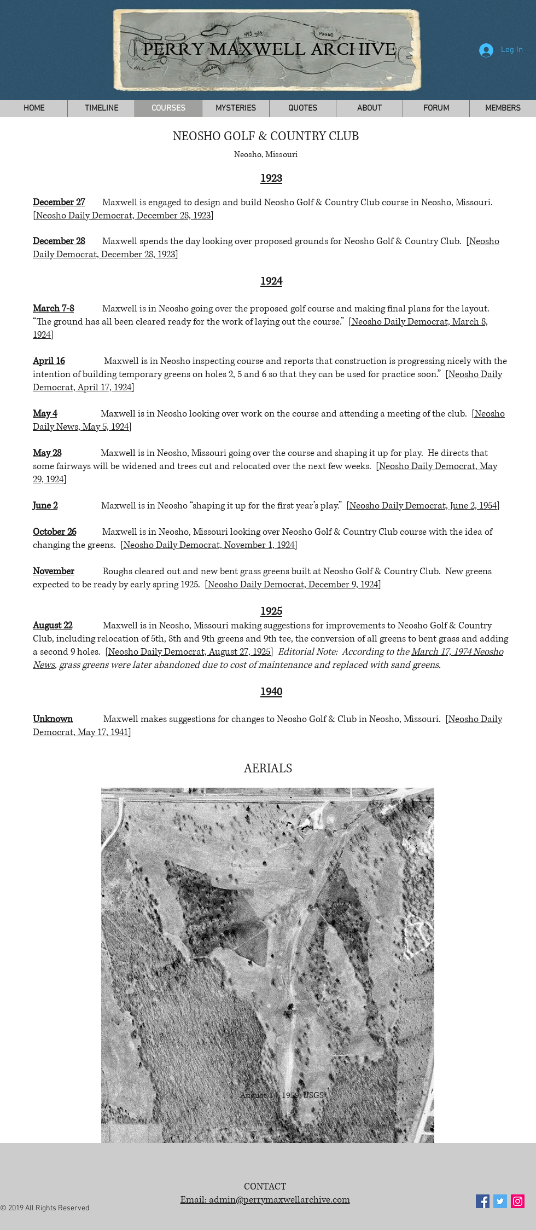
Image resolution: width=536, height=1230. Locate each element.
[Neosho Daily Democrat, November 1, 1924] (209, 545)
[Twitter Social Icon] (500, 1201)
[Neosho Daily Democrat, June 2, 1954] (423, 505)
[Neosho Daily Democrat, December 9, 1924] (293, 584)
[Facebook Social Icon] (483, 1201)
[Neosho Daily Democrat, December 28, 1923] (123, 215)
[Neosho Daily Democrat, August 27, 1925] (189, 651)
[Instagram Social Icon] (518, 1201)
